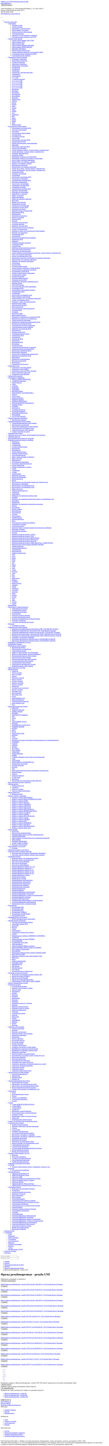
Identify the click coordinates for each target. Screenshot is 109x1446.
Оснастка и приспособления (21, 615)
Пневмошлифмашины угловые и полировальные (27, 895)
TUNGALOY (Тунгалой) (20, 764)
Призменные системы (19, 204)
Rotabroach (15, 779)
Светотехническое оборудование (18, 1072)
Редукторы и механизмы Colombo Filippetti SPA (27, 974)
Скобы (14, 469)
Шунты (14, 506)
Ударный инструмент (18, 1013)
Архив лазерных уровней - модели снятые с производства (30, 150)
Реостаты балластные (19, 1059)
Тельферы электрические (20, 1131)
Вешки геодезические (19, 202)
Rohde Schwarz (16, 583)
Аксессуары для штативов (20, 184)
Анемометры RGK (18, 335)
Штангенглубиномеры (19, 477)
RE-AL (14, 732)
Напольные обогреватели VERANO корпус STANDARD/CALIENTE (33, 641)
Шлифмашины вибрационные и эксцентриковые (27, 900)
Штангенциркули (17, 479)
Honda (14, 119)
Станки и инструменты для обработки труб (25, 1089)
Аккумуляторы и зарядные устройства (24, 270)
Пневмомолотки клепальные (21, 883)
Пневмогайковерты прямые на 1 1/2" (23, 866)
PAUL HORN (16, 750)
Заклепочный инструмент (20, 1082)
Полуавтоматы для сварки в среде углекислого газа (28, 1055)
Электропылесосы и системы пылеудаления (26, 1205)
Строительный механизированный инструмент (27, 1148)
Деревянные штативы (19, 187)
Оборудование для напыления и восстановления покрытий (30, 838)
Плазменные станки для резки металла (24, 1116)
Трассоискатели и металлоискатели (23, 308)
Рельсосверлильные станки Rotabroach (24, 1113)
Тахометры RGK (17, 345)
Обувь (14, 1092)
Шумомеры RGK (17, 342)
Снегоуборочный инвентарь (21, 1160)
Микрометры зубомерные (20, 484)
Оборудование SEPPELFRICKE (22, 47)
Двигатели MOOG (18, 1182)
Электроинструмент (14, 1187)
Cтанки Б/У (15, 1109)
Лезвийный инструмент (19, 1138)
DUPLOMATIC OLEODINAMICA (23, 393)
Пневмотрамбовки (18, 890)
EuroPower (15, 114)
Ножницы (15, 1001)
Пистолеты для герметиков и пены (23, 1141)
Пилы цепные (16, 1197)
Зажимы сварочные (18, 1028)
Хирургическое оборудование (21, 657)
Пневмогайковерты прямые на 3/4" (23, 872)
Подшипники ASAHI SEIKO (21, 914)
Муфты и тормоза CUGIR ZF (21, 812)
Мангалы (15, 1155)
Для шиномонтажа (18, 33)
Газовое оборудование (15, 39)
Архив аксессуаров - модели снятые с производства (28, 168)
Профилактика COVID (15, 1249)
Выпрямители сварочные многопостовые (25, 1049)
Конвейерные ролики (15, 644)
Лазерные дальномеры (19, 173)
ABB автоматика (17, 944)
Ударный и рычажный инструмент (19, 1163)
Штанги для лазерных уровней (22, 163)
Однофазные (16, 67)
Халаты (14, 1101)
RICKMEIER (16, 415)
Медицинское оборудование (17, 646)
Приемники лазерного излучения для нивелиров (27, 158)
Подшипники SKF (18, 909)
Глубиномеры (16, 445)
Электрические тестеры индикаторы (23, 325)
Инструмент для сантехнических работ (24, 1084)
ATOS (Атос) (16, 396)
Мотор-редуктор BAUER (20, 978)
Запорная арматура (14, 436)
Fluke (13, 560)
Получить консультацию (8, 1281)
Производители (9, 1231)
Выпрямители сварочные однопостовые (24, 1050)
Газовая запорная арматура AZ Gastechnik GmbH (27, 52)
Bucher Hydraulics (17, 398)
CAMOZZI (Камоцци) (19, 381)
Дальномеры (16, 175)
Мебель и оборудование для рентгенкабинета (26, 654)
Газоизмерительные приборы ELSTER (24, 54)
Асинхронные (16, 76)
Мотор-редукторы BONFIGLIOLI (22, 979)
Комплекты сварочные (19, 1035)
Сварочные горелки (18, 1067)
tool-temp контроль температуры (22, 971)
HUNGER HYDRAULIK (20, 413)
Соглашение (12, 1239)
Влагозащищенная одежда (20, 1094)
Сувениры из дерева (18, 625)
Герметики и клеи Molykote (20, 374)
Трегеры (14, 221)
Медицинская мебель (18, 647)
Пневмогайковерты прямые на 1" (22, 868)
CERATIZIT (16, 752)
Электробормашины (18, 1199)
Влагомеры (15, 501)
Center (14, 570)
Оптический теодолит (19, 141)
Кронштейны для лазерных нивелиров (24, 167)
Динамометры (16, 549)
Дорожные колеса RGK (19, 280)
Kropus (14, 597)
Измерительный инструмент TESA (23, 536)
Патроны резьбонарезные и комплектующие (26, 619)
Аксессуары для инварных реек (22, 295)
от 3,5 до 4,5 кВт (17, 84)
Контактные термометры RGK (21, 350)
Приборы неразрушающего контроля (23, 248)
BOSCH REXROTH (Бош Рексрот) (23, 403)
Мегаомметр (16, 357)
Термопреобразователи (19, 548)
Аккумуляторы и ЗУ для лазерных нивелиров (26, 298)
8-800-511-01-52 (6, 1)
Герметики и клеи (13, 366)
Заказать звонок (6, 1384)
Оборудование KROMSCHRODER (23, 45)
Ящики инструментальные (20, 1151)
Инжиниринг (12, 605)
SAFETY (15, 743)
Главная (7, 1261)
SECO (14, 718)
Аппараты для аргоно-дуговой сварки (24, 1047)
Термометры (16, 443)
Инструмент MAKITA (19, 1229)
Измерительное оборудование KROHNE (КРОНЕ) (28, 544)
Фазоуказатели (16, 551)
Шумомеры (15, 344)
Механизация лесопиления (20, 425)
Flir (13, 563)
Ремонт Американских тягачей (18, 983)
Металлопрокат (13, 669)
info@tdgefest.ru (6, 3)
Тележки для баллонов (19, 1045)
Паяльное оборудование (19, 845)
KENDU (14, 728)
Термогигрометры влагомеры (21, 320)
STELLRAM (16, 760)
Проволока (15, 686)
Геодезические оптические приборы (23, 522)
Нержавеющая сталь (18, 698)
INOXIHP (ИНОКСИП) (19, 841)
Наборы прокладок (18, 786)
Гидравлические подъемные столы (23, 428)
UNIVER (15, 386)
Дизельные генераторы (19, 59)
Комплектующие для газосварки (22, 1033)
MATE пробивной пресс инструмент (23, 919)
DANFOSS (15, 937)
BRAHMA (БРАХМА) (19, 49)
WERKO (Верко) (17, 711)
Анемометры (16, 337)
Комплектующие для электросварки (23, 1054)
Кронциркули (16, 450)
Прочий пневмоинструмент (20, 898)
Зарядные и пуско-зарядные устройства (24, 35)
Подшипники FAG (18, 910)
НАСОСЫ (15, 831)
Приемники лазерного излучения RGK (24, 157)
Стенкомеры (16, 470)
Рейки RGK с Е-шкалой (19, 194)
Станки (10, 1103)
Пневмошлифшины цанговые (21, 897)
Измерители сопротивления (21, 359)
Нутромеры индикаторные (20, 462)
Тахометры (15, 492)
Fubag (14, 121)
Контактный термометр (19, 352)
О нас (10, 1234)
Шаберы (14, 1022)
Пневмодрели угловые (19, 878)
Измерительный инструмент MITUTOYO (25, 539)
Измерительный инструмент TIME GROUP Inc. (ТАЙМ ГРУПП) (32, 543)
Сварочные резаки (18, 1069)
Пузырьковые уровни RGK (20, 271)
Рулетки (14, 533)
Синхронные (16, 74)
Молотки (15, 995)
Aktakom (15, 585)
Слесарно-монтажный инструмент (23, 622)
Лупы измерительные (19, 455)
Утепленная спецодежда (19, 1099)
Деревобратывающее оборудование (19, 421)
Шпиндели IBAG (17, 794)
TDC (13, 769)
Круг (13, 705)
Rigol (13, 593)
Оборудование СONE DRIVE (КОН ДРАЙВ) (26, 981)
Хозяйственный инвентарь (20, 1162)
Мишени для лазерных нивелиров (22, 261)
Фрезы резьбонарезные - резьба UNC (16, 1397)
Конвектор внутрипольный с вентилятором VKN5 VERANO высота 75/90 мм (36, 635)
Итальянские (16, 94)
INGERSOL (15, 742)
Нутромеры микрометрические (22, 463)
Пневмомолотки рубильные (20, 887)
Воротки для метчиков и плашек (22, 988)
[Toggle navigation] (1, 17)
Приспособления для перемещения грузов (25, 1143)
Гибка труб (15, 1118)
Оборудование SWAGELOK (21, 50)
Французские (16, 99)
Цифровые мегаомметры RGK (21, 356)
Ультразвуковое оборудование (21, 662)
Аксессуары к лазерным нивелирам (23, 160)
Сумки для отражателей (19, 229)
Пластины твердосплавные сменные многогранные (28, 855)
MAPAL (14, 747)
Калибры (15, 497)
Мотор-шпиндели (13, 792)
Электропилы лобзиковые (20, 1204)
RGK (13, 555)
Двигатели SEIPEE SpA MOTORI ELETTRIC (26, 1178)
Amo (13, 598)
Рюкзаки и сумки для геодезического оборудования (28, 231)
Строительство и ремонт (16, 1123)
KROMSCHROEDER (18, 836)
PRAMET (15, 713)
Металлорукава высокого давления (19, 782)
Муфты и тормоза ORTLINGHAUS (23, 809)
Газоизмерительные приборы (21, 55)
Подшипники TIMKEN (19, 912)
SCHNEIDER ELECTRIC (20, 942)
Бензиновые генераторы (19, 60)
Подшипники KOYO (18, 915)
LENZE (14, 934)
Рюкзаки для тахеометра (20, 232)
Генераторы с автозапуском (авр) (22, 72)
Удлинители (16, 1190)
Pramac (14, 108)
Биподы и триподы (18, 217)
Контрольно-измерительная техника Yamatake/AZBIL (29, 952)
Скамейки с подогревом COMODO (23, 637)
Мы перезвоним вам (7, 1388)
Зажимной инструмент (15, 433)
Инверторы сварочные (19, 1052)
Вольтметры (16, 507)
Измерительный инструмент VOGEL (23, 534)
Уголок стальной (17, 681)
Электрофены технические (20, 1210)
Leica (13, 556)
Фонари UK (15, 1079)
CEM (13, 566)
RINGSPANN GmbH (18, 954)
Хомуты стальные (17, 789)
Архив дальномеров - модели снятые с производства (28, 170)
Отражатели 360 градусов (20, 364)
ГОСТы (6, 1431)
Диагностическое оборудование (22, 32)
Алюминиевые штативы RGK (21, 180)
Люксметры (15, 340)
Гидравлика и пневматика (16, 377)
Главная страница (10, 1410)
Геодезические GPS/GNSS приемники (24, 286)
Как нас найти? (5, 1403)
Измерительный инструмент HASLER (24, 541)
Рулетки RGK (16, 264)
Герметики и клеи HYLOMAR (21, 367)
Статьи (10, 1248)
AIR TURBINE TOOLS (19, 721)
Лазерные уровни (17, 155)
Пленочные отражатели (19, 216)
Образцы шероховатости (20, 490)
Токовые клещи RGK (18, 332)
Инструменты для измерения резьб (23, 485)
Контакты (7, 1253)
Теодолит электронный (19, 130)
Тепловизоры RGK (18, 234)
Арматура (15, 671)
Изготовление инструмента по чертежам (21, 438)
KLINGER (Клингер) (18, 411)
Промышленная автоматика (17, 920)
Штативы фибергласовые (20, 278)
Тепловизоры (16, 236)
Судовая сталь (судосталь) (20, 688)
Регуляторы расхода (18, 1040)
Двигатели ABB (17, 1177)
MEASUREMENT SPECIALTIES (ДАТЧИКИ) (26, 947)
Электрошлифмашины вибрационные (24, 902)
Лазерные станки (17, 1114)
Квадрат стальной (17, 683)
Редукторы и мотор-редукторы (18, 973)
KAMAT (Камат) (17, 404)
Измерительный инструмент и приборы (20, 440)
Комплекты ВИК (17, 313)
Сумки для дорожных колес (20, 300)
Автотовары (12, 23)
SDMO (14, 111)
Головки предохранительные (21, 617)
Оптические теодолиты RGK (21, 140)
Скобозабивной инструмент (21, 1145)
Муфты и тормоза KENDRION (21, 823)
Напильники (16, 998)
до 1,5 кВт (15, 77)
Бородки (14, 1015)
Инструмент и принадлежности (18, 607)
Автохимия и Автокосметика (21, 28)
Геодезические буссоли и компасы (23, 227)
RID (13, 116)
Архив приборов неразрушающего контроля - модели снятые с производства (36, 253)
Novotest (14, 571)
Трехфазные (16, 71)
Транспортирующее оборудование (23, 430)
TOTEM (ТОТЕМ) (18, 765)
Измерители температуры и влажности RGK (26, 317)
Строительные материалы (20, 1146)
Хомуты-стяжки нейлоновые (21, 791)
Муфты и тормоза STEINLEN (21, 806)
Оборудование (12, 829)
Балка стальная (17, 679)
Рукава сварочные (17, 1043)
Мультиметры (16, 330)
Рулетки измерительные (19, 266)
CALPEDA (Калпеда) (18, 409)
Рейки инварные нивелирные (21, 297)
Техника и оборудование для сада (18, 1153)
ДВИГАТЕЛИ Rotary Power (20, 1175)
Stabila (14, 587)
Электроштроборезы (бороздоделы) (23, 1224)
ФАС (13, 123)
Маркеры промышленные (20, 1006)
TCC (13, 113)
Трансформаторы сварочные (21, 1060)
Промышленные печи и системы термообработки (27, 834)
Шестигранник (16, 693)
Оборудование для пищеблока (21, 649)
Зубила (14, 1018)
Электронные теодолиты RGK (21, 128)
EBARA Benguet (17, 968)
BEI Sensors (15, 966)
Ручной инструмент (18, 276)
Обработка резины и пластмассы (18, 850)
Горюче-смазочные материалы (18, 418)
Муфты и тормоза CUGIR (20, 818)
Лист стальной (16, 674)
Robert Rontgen (17, 772)
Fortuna (14, 595)
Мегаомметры (16, 511)
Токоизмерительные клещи (20, 334)
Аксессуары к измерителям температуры (25, 354)
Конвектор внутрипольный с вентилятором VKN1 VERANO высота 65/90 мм (36, 634)
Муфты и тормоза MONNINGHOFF (23, 826)
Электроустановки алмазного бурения (24, 1209)
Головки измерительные (19, 447)
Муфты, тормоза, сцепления (17, 796)
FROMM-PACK (17, 964)
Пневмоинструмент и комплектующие (24, 904)
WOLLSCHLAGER (18, 733)
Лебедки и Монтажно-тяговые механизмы (25, 1126)
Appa (13, 573)
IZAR (13, 730)
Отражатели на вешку (19, 209)
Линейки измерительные (20, 453)
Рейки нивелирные (18, 197)
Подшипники (12, 905)
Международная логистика (16, 667)
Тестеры (14, 514)
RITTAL (14, 927)
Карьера (7, 1424)
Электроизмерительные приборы (22, 327)
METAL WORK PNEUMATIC (21, 379)
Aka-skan (15, 592)
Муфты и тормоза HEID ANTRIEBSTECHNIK (26, 799)
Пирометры (15, 442)
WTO (13, 737)
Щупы (14, 480)
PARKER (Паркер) (18, 399)
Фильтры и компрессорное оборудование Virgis (27, 956)
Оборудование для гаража (20, 30)
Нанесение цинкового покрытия (14, 1433)
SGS (13, 720)
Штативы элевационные (19, 190)
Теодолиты (15, 131)
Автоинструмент (17, 27)
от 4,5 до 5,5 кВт (17, 86)
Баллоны (15, 1030)
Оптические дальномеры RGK (21, 177)
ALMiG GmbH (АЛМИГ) (20, 843)
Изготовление (16, 614)
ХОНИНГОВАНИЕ (18, 726)
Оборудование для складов (16, 846)
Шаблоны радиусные (18, 475)
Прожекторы (16, 1076)
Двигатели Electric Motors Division (23, 1183)
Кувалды (14, 1025)
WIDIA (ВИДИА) (17, 753)
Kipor (13, 118)
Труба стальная (17, 673)
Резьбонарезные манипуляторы (22, 1119)
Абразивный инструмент (20, 608)
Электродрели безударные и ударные (23, 1200)
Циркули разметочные (19, 1010)
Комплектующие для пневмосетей (23, 860)
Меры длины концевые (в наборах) (23, 457)
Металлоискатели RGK (19, 305)
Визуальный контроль (19, 315)
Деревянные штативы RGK (20, 185)
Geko (13, 109)
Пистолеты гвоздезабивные (20, 861)
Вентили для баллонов (19, 1032)
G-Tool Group (16, 777)
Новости (11, 1246)
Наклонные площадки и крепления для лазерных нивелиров (31, 258)
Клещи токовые (17, 509)
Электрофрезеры (17, 1214)
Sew (13, 575)
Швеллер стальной (18, 678)
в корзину (4, 1286)
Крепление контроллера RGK (21, 249)
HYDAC (14, 394)
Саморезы (15, 787)
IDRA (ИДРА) (16, 839)
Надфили (15, 996)
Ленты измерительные (19, 452)
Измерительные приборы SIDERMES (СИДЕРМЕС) (28, 936)
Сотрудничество (13, 1241)
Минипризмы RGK (18, 212)
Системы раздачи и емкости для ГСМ (24, 37)
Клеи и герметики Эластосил (21, 372)
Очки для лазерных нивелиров (21, 254)
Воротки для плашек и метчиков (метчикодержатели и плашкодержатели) (35, 740)
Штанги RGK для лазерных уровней (23, 162)
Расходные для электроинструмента (23, 1189)
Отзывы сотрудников (15, 1244)
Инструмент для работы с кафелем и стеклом (26, 1136)
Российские (15, 92)
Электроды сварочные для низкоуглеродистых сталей (29, 1064)
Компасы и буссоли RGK (20, 226)
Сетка (14, 696)
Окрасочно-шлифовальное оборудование (25, 426)
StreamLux (15, 588)
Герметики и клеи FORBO (20, 369)
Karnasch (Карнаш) (18, 775)
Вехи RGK (15, 200)
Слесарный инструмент (19, 986)
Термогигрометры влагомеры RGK (23, 349)
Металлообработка (18, 700)
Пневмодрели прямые (19, 877)
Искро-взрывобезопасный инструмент (24, 1087)
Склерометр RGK (17, 244)
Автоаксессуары (17, 25)
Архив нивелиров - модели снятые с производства (28, 152)
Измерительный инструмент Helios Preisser (25, 538)
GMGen (14, 101)
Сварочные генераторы (19, 64)
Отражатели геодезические (20, 205)
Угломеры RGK (17, 310)
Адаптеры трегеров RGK (20, 222)
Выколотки (15, 1017)
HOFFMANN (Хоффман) (20, 715)
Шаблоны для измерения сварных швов (24, 495)
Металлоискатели (17, 307)
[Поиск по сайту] (9, 1256)
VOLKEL (15, 738)
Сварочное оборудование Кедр (21, 1070)
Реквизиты (11, 1236)
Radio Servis (16, 578)
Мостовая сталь (17, 694)
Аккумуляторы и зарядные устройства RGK (26, 268)
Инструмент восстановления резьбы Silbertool (26, 780)
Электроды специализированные (22, 1065)
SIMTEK (15, 745)
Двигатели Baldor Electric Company (23, 1180)
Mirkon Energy (16, 125)
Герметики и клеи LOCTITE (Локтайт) (24, 371)
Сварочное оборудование (16, 1027)
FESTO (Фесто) (17, 383)
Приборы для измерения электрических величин (27, 504)
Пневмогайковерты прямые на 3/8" (23, 873)
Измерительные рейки (19, 303)
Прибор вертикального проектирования (24, 143)
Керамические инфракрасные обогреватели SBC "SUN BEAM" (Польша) (35, 629)
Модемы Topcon (17, 283)
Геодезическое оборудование (17, 126)
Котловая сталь (17, 691)
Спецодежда (16, 263)
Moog (14, 959)
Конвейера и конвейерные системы (19, 642)
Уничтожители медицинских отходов (24, 664)
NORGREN (15, 389)
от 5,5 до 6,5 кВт (17, 87)
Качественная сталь (18, 703)
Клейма (14, 993)
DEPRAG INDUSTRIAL (19, 401)
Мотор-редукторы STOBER (20, 976)
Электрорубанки (17, 1207)
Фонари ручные (17, 1077)
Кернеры (15, 1005)
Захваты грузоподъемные (20, 1124)
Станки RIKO (16, 1106)
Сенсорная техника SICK (20, 924)
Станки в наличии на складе (21, 431)
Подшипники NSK (18, 907)
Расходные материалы (19, 1156)
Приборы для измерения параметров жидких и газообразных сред (33, 499)
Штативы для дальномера (20, 192)
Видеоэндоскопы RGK (19, 361)
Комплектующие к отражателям (22, 211)
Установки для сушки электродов (22, 1062)
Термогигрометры (17, 546)
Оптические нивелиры (19, 148)
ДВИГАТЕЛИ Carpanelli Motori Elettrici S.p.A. (26, 1185)
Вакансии (11, 1242)
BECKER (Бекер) (17, 391)
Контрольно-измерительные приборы (24, 238)
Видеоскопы (16, 362)
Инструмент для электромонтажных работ (25, 1086)
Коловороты (16, 991)
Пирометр (15, 241)
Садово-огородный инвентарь (21, 1158)
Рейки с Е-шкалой (17, 195)
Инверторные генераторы (20, 66)
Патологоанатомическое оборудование (24, 659)
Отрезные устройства (19, 620)
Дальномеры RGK (17, 172)
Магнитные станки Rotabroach (21, 1111)
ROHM (14, 755)
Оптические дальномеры (20, 178)
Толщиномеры (16, 474)
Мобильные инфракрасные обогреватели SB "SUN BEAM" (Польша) (34, 630)
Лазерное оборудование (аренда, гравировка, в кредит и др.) (31, 1167)
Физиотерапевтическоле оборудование (24, 656)
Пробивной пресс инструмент (17, 917)
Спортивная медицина (19, 651)
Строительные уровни (19, 275)
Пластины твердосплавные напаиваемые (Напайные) (29, 853)
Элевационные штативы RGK (21, 189)
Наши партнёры (13, 1237)
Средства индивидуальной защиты (23, 1133)
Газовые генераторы (18, 62)
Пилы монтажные (17, 1195)
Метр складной (17, 458)
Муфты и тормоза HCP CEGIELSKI (23, 816)
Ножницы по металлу (19, 1194)
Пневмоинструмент (14, 856)
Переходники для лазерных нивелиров (24, 259)
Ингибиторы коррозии (19, 420)
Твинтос (14, 774)
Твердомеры (16, 494)
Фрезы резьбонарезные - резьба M (15, 1393)
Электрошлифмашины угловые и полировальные (27, 1221)
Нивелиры (15, 145)
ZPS (13, 716)
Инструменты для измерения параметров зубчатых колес (30, 482)
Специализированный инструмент (19, 1081)
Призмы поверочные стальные (21, 467)
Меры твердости (17, 489)
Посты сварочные (17, 1038)
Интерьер (11, 624)
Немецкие (15, 98)
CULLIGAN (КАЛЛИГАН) (20, 1170)
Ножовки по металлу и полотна (22, 1003)
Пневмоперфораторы (18, 888)
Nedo (13, 600)
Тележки (14, 848)
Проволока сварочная (19, 1057)
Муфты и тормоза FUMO (20, 801)
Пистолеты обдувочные (19, 863)
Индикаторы (16, 448)
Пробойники (16, 1020)
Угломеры (15, 312)
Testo (13, 561)
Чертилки (15, 1011)
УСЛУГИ (11, 1165)
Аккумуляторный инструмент (21, 1192)
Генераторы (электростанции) (17, 57)
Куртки (14, 1096)
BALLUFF (15, 925)
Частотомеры (16, 516)
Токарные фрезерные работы (13, 1434)
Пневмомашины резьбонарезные (22, 880)
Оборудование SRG (18, 44)
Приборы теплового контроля (21, 243)
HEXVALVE (16, 408)
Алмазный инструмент (19, 610)
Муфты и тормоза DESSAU (20, 802)
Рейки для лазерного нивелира (21, 199)
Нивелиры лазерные (18, 529)
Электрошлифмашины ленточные (22, 1217)
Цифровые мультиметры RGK (21, 329)
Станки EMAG (16, 1108)
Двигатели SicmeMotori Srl (20, 1173)
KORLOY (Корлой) (18, 710)
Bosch (14, 558)
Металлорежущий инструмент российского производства (30, 770)
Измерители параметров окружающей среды (26, 322)
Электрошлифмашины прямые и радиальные (26, 1219)
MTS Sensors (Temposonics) (20, 949)
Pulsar (14, 565)
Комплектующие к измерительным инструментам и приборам (31, 528)
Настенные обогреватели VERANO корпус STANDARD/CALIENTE (33, 639)
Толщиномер (16, 293)
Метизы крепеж (13, 784)
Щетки (14, 1023)
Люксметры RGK (17, 339)
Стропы (14, 1128)
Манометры (16, 502)
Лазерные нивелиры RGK (20, 153)
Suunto (14, 603)
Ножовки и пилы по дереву (20, 1008)
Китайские (15, 89)
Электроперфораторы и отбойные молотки (25, 1202)
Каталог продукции (10, 22)
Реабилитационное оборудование (22, 666)
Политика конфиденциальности (11, 1405)
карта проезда (15, 13)
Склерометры (16, 246)
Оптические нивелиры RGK (21, 146)
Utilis (13, 759)
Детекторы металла (18, 526)
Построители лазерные (19, 531)
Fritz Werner (16, 969)
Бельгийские (16, 96)
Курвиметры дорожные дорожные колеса (25, 281)
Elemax (14, 104)
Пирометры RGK (17, 239)
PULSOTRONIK (17, 941)
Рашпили (15, 1000)
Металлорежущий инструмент (18, 706)
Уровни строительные (19, 553)
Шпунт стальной (17, 689)
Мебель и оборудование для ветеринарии (25, 652)
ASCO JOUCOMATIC (19, 416)
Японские (15, 91)
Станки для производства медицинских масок (22, 1121)
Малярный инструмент (19, 1140)
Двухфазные (16, 69)
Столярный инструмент (19, 612)
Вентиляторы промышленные (21, 833)
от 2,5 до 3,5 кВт (17, 82)
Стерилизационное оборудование (22, 661)
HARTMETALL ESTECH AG (21, 725)
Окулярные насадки (18, 136)
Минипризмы (16, 214)
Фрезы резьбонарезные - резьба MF (15, 1395)
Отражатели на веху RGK (20, 207)
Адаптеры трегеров (18, 224)
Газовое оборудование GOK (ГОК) (23, 40)
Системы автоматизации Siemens (22, 922)
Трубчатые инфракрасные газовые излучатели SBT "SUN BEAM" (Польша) (36, 632)
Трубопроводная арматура (20, 701)
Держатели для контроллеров (21, 251)
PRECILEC (15, 958)
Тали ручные (16, 1129)
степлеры (15, 1212)
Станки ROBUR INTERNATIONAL (23, 1104)
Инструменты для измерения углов (23, 487)
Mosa (13, 106)
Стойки (14, 472)
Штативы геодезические (19, 165)
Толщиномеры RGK (18, 291)
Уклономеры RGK (18, 288)
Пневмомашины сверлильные (21, 882)
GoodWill (15, 581)
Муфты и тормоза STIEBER (21, 819)
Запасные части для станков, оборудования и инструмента (26, 435)
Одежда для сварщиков (19, 1097)
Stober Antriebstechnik (19, 961)
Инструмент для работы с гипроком (23, 1135)
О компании (8, 1232)
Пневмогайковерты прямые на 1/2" (23, 870)
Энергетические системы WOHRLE (23, 939)
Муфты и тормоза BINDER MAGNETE (24, 811)
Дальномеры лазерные (19, 524)
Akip (13, 568)
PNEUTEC (15, 708)
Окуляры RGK (16, 135)
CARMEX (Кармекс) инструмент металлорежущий (28, 757)
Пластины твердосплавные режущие (20, 851)
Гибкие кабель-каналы (15, 376)
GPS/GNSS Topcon (18, 285)
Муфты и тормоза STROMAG (21, 804)
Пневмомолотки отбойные (20, 885)
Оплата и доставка (10, 1251)
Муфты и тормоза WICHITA (21, 824)
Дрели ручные (16, 990)
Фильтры (11, 1168)
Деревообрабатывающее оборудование (24, 423)
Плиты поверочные (18, 465)
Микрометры (16, 460)
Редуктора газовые (18, 1042)
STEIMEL (15, 406)
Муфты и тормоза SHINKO (20, 814)
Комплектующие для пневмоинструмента (25, 858)
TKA (13, 576)
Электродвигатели (14, 1172)
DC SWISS (15, 748)
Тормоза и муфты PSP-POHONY (22, 797)
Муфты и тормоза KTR (19, 821)
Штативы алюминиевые (19, 182)
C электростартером (18, 79)
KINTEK (15, 723)
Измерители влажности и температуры (24, 318)
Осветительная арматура (20, 1074)
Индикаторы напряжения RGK (21, 323)
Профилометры (17, 517)
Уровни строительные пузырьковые (23, 273)
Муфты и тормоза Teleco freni (21, 828)
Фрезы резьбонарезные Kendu (14, 1268)
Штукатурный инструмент (20, 1150)
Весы (13, 521)
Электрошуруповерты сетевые (21, 1226)
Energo (14, 103)
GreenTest (15, 590)
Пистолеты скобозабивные (20, 865)
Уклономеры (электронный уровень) (23, 290)
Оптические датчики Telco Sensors (23, 932)
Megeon (14, 580)
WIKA (14, 384)
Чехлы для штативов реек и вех (22, 256)
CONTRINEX (16, 931)
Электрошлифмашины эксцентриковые (24, 1222)
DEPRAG (15, 735)
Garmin (14, 602)
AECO (14, 929)
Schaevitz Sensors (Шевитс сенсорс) (23, 946)
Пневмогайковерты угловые (21, 875)
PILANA (14, 767)
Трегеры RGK (16, 219)
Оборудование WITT (18, 42)
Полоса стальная (17, 684)
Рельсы (14, 676)
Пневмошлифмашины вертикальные (23, 892)
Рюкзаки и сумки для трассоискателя (23, 302)
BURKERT (15, 388)
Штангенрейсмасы (18, 519)
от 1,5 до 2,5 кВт (17, 81)
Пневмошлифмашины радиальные (23, 893)
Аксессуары (16, 138)
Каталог (7, 1263)
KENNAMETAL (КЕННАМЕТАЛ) (23, 762)
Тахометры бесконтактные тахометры (24, 347)
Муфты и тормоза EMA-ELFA (21, 807)
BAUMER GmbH (17, 963)
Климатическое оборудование (17, 627)
